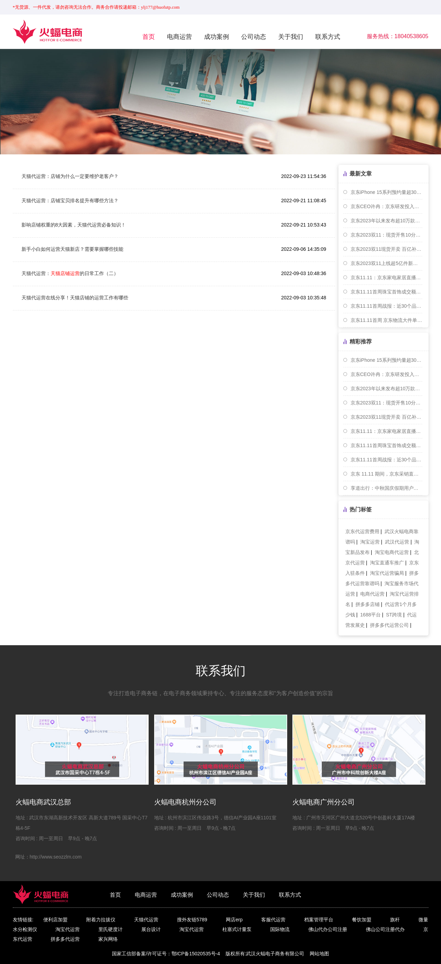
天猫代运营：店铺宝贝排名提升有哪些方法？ (69, 200)
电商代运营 (372, 594)
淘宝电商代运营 (392, 552)
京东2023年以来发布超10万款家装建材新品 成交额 (386, 220)
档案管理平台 (318, 919)
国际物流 (280, 929)
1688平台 (370, 614)
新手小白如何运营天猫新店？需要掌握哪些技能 (72, 249)
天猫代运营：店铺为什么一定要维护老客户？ (69, 176)
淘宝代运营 (67, 929)
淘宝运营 (370, 542)
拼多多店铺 (367, 604)
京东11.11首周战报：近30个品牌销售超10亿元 (386, 306)
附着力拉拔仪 (100, 919)
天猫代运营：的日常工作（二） (69, 273)
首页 (148, 36)
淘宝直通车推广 (387, 562)
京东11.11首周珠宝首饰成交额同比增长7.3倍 (386, 292)
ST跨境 (394, 614)
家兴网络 (108, 939)
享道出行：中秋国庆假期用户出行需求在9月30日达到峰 (386, 488)
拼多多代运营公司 (389, 625)
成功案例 (216, 36)
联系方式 (327, 36)
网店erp (234, 919)
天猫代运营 (146, 919)
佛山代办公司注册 (327, 929)
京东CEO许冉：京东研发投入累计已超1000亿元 (386, 206)
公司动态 (253, 36)
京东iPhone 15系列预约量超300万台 (386, 192)
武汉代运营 (397, 542)
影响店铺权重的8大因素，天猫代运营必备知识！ (73, 225)
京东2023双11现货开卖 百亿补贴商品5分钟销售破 (386, 249)
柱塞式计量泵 (237, 929)
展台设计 (151, 929)
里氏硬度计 (110, 929)
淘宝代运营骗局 (387, 573)
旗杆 (395, 919)
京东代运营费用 (362, 531)
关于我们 (290, 36)
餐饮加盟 (361, 919)
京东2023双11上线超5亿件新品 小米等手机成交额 (386, 263)
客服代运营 (273, 919)
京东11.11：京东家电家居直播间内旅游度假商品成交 (386, 277)
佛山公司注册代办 (385, 929)
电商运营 (179, 36)
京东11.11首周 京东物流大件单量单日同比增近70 (386, 320)
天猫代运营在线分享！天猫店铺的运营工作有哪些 (74, 297)
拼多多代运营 (65, 939)
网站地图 (319, 953)
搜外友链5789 (192, 919)
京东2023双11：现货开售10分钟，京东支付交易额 (386, 235)
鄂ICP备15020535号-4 (195, 953)
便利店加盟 (55, 919)
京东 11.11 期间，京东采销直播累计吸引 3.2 (386, 474)
